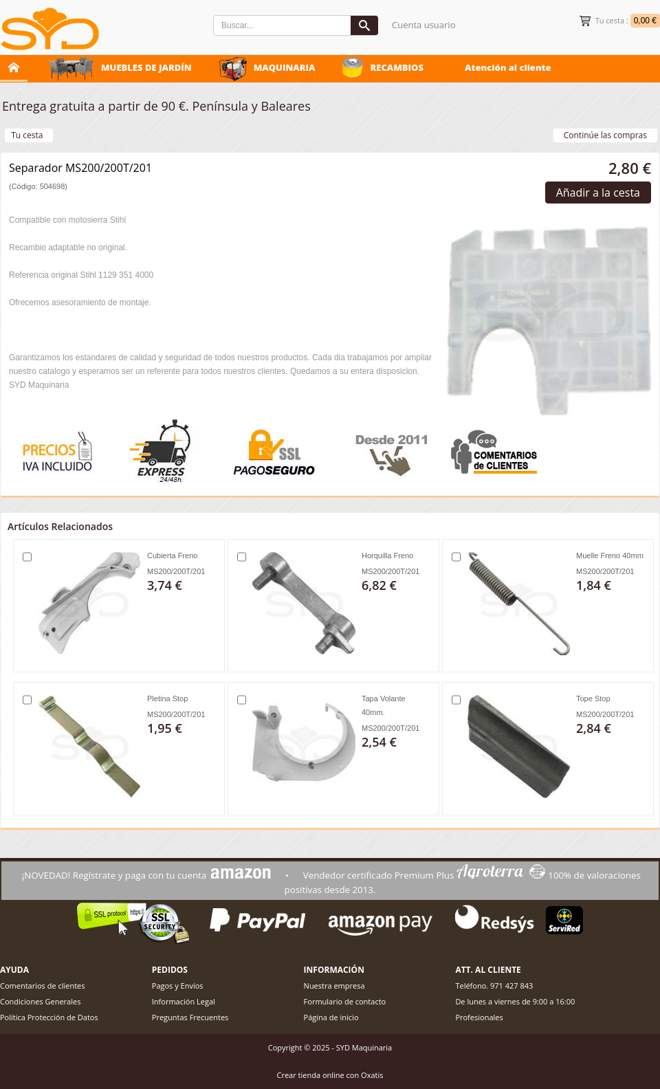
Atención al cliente (508, 67)
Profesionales (479, 1017)
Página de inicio (331, 1017)
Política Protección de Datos (49, 1017)
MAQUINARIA (285, 67)
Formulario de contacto (345, 1001)
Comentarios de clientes (42, 985)
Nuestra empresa (334, 985)
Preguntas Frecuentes (190, 1017)
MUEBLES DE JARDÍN (146, 67)
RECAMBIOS (397, 67)
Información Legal (183, 1001)
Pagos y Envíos (178, 985)
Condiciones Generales (40, 1001)
